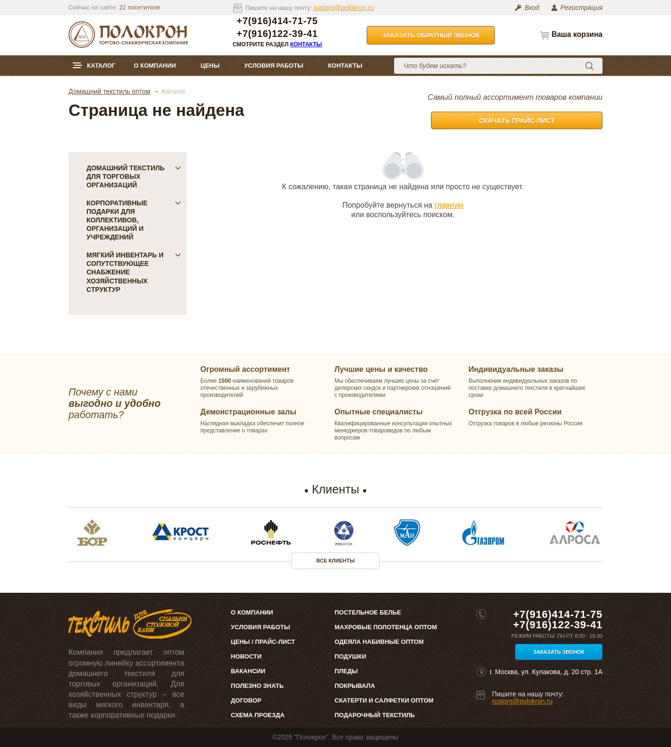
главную (448, 205)
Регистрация (581, 7)
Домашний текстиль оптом (109, 91)
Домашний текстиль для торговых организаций (133, 176)
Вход (532, 7)
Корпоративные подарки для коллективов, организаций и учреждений (133, 220)
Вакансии (248, 671)
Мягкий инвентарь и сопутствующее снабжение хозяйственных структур (133, 272)
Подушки (350, 656)
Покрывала (355, 686)
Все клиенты (336, 560)
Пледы (346, 671)
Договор (246, 700)
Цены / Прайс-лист (263, 642)
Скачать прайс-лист (517, 120)
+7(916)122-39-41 (277, 34)
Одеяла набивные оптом (379, 642)
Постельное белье (368, 612)
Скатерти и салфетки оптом (384, 700)
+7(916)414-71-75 (277, 21)
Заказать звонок (559, 652)
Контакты (306, 44)
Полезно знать (257, 686)
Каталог (101, 65)
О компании (155, 65)
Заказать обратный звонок (431, 35)
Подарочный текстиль (375, 715)
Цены (209, 65)
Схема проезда (257, 715)
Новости (246, 656)
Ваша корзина (576, 34)
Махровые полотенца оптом (386, 627)
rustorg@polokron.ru (344, 7)
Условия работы (273, 65)
